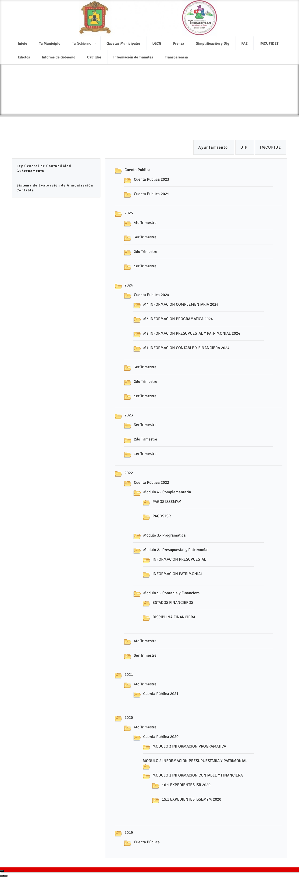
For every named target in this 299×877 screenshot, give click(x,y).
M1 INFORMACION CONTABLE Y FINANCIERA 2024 (186, 347)
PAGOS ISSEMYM (167, 501)
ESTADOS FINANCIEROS (173, 602)
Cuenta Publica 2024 (151, 294)
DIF (244, 147)
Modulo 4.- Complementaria (167, 492)
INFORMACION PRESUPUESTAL (179, 559)
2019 (129, 832)
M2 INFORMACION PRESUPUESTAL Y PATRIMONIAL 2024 (191, 333)
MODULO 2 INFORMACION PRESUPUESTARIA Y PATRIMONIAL (195, 760)
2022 (129, 472)
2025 (129, 213)
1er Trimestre (145, 266)
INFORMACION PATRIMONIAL (178, 573)
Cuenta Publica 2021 (151, 193)
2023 (129, 415)
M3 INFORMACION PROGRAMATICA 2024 (178, 318)
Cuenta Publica (137, 169)
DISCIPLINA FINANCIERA (174, 617)
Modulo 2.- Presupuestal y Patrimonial (176, 549)
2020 (129, 717)
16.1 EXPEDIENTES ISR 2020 (186, 784)
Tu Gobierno (81, 40)
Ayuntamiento (213, 147)
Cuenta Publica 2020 (160, 736)
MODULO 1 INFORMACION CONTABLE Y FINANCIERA (198, 775)
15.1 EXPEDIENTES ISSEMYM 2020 (191, 799)
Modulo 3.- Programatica (164, 535)
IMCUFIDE (270, 147)
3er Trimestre (145, 237)
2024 (129, 285)
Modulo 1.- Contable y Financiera (171, 593)
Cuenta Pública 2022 (151, 482)
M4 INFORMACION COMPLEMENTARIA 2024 (180, 304)
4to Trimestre (145, 222)
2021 (129, 674)
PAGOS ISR (162, 516)
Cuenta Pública (147, 842)
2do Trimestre (145, 251)
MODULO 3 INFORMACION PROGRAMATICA (189, 746)
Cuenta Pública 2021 (160, 693)
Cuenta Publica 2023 (151, 179)
